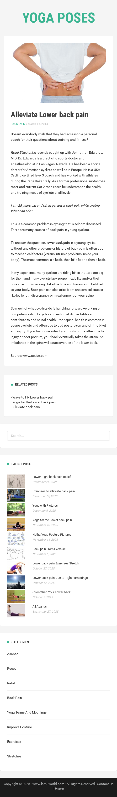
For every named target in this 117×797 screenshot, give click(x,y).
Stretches (14, 756)
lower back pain (58, 243)
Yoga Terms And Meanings (27, 712)
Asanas (12, 654)
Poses (11, 668)
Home (59, 789)
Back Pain (18, 124)
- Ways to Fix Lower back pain (32, 397)
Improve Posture (19, 727)
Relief (11, 683)
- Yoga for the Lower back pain (33, 402)
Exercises (14, 742)
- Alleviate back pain (25, 407)
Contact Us (105, 784)
